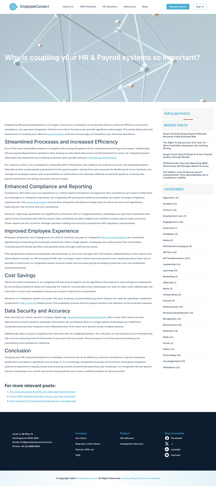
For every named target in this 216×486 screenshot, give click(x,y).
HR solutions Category (175, 246)
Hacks (166, 240)
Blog (145, 6)
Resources (130, 6)
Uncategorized (171, 361)
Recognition (170, 318)
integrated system (36, 202)
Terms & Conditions (149, 478)
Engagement (170, 222)
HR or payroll (28, 303)
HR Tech (167, 252)
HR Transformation (173, 258)
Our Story (80, 438)
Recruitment (170, 324)
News (166, 288)
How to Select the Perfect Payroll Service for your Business (43, 401)
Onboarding (170, 294)
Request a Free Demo (87, 443)
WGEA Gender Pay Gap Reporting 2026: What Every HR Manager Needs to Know (186, 164)
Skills (166, 337)
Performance (170, 306)
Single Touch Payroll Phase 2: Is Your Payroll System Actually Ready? (187, 155)
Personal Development (176, 312)
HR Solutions (110, 6)
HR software (127, 438)
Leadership (169, 264)
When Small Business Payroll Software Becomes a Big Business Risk (185, 135)
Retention (168, 331)
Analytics (168, 203)
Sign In (200, 6)
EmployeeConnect (86, 478)
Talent (166, 349)
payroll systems (55, 134)
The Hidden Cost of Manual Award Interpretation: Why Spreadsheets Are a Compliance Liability (185, 175)
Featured (168, 228)
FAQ (77, 455)
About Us (68, 6)
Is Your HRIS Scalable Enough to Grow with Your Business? (43, 396)
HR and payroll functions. (102, 157)
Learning (168, 270)
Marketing (169, 276)
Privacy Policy (129, 478)
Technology (169, 355)
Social (166, 343)
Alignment (169, 197)
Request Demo (178, 6)
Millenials (168, 282)
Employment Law (173, 216)
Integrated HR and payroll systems (87, 317)
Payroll (167, 300)
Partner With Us (84, 449)
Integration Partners (131, 443)
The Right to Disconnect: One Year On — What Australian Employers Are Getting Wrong (186, 145)
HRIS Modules (88, 6)
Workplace (169, 367)
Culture (167, 210)
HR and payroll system (113, 237)
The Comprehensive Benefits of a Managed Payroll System (43, 391)
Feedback (168, 234)
